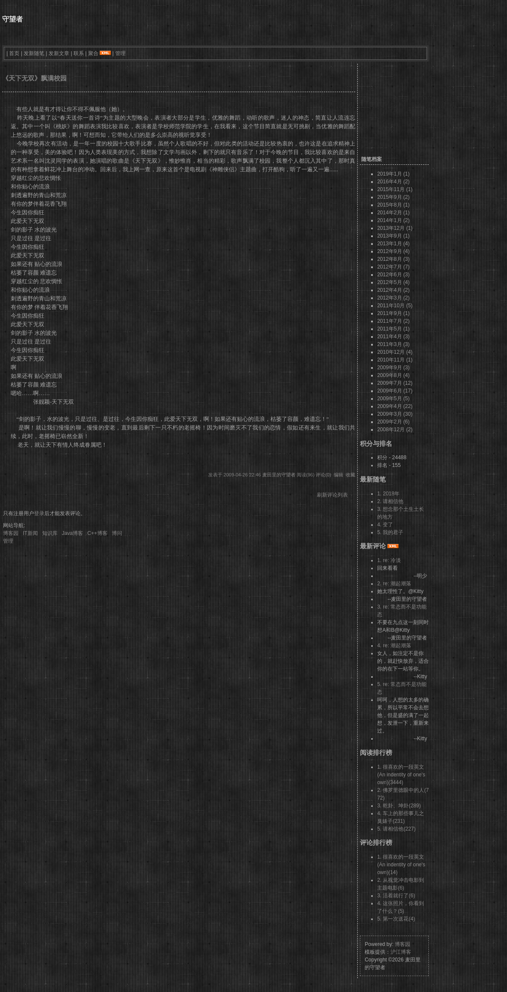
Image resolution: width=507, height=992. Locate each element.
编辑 (338, 474)
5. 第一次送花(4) (396, 919)
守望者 (12, 19)
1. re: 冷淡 (389, 560)
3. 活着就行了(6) (396, 896)
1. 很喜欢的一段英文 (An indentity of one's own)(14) (401, 864)
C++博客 (97, 533)
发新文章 (59, 53)
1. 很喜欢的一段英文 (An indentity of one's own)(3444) (401, 774)
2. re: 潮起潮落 (394, 584)
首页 (14, 53)
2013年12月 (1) (394, 228)
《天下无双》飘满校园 (34, 78)
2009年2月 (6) (393, 422)
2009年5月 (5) (393, 399)
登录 (39, 513)
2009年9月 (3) (393, 368)
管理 (120, 53)
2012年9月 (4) (393, 251)
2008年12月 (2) (394, 429)
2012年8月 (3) (393, 259)
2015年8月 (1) (393, 205)
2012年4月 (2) (393, 290)
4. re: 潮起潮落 (394, 646)
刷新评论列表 (332, 495)
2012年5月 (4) (393, 282)
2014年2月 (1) (393, 213)
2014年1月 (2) (393, 220)
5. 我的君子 (390, 532)
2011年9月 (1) (393, 313)
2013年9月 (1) (393, 236)
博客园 (10, 533)
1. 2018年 (388, 494)
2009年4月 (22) (394, 406)
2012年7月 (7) (393, 267)
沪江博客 (400, 952)
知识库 (50, 533)
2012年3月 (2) (393, 298)
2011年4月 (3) (393, 337)
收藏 (350, 474)
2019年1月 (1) (393, 174)
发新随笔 (34, 53)
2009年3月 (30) (394, 414)
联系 (79, 53)
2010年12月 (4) (394, 352)
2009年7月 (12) (394, 383)
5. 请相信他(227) (396, 829)
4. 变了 (385, 525)
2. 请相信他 (390, 501)
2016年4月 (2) (393, 182)
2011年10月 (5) (394, 306)
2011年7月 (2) (393, 321)
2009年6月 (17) (394, 391)
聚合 (93, 53)
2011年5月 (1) (393, 329)
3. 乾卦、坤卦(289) (399, 806)
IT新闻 (30, 533)
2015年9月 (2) (393, 197)
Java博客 (72, 533)
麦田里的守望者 (278, 474)
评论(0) (323, 474)
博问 (117, 533)
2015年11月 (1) (394, 189)
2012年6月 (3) (393, 275)
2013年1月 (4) (393, 244)
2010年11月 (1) (394, 360)
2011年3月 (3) (393, 344)
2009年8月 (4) (393, 375)
